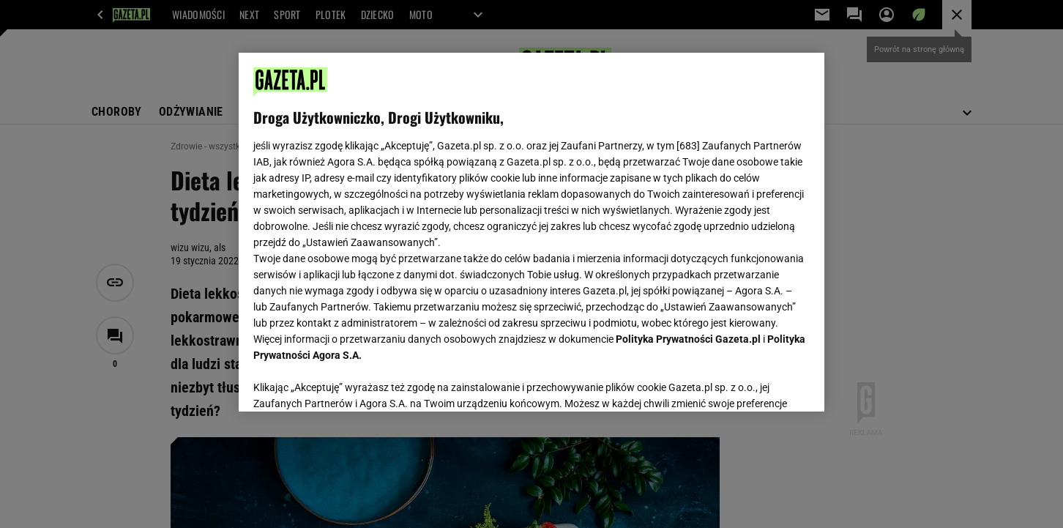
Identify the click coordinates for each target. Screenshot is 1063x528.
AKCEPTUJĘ (760, 383)
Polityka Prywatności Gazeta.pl (688, 339)
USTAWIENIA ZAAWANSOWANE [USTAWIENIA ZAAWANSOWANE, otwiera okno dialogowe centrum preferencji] (348, 382)
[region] (531, 232)
